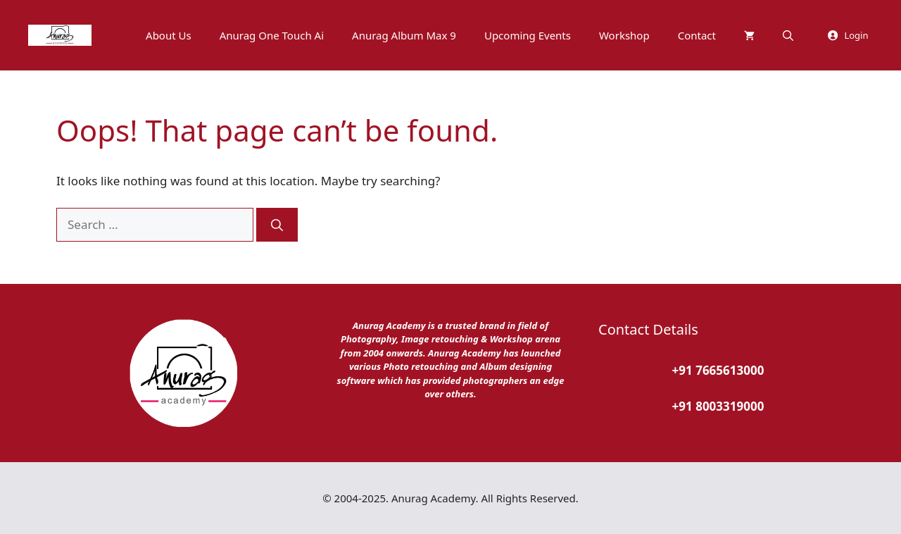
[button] (788, 35)
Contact (697, 35)
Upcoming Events (527, 35)
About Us (168, 35)
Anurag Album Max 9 (404, 35)
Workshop (624, 35)
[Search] (277, 225)
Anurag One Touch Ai (272, 35)
